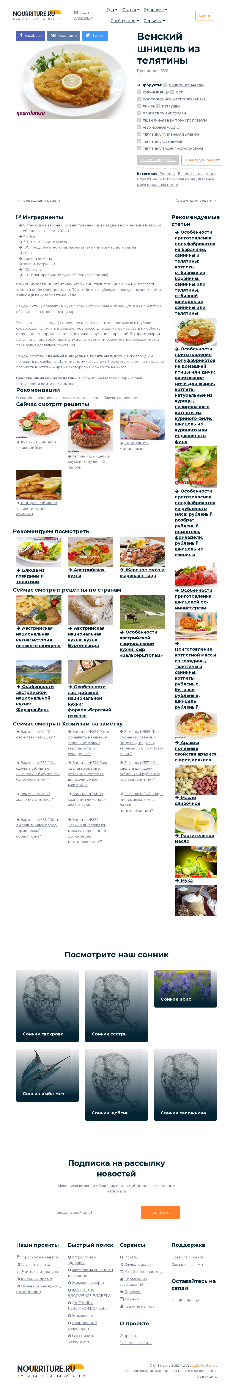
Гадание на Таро (137, 1306)
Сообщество (123, 20)
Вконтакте (63, 35)
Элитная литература (37, 1272)
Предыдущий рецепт (40, 200)
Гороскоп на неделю (37, 1257)
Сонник (129, 1299)
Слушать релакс (33, 1265)
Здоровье (154, 9)
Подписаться (161, 1212)
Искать (128, 1257)
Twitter (95, 35)
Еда (110, 9)
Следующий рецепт (194, 200)
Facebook (30, 35)
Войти (205, 15)
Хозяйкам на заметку (141, 1272)
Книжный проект (34, 1279)
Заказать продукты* (158, 160)
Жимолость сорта (88, 1283)
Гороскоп (131, 1292)
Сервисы (153, 20)
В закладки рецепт (202, 160)
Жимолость (82, 1316)
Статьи (129, 9)
